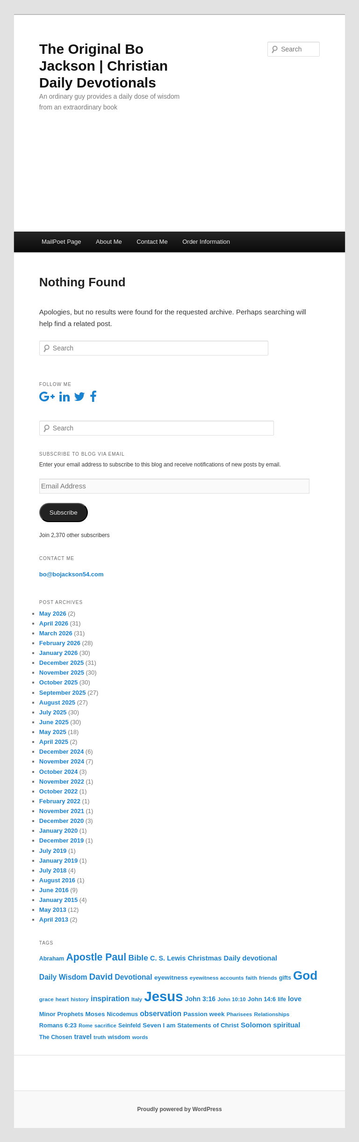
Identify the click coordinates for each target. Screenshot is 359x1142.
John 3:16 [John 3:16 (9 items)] (200, 999)
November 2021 (61, 811)
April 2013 (53, 919)
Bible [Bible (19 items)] (138, 957)
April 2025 (53, 741)
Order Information (206, 241)
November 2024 (61, 761)
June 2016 (54, 890)
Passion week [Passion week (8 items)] (203, 1014)
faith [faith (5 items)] (251, 978)
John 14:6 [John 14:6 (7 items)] (262, 999)
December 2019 (61, 840)
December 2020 (61, 820)
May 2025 (52, 731)
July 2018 (53, 870)
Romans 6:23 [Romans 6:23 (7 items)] (58, 1025)
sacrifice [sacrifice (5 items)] (105, 1025)
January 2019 (58, 860)
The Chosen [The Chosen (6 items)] (55, 1037)
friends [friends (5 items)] (268, 978)
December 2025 (61, 662)
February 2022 (59, 801)
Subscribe (64, 512)
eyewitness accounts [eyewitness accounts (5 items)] (217, 978)
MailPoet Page (61, 241)
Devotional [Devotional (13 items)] (133, 977)
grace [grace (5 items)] (46, 999)
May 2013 (52, 909)
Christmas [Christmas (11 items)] (205, 958)
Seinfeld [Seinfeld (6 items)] (129, 1025)
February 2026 (59, 643)
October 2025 (58, 682)
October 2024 (58, 771)
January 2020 (58, 830)
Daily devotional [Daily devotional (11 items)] (250, 958)
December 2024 (61, 751)
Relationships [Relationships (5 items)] (271, 1014)
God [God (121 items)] (305, 975)
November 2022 (61, 781)
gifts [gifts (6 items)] (285, 978)
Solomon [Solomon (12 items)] (256, 1025)
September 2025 (62, 692)
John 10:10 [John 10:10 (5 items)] (231, 999)
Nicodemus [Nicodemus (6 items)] (122, 1014)
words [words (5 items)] (140, 1037)
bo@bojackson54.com (71, 574)
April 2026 (53, 623)
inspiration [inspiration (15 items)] (110, 998)
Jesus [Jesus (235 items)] (163, 996)
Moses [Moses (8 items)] (95, 1014)
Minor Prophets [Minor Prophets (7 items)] (61, 1014)
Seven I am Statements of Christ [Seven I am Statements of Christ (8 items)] (191, 1025)
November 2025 (61, 672)
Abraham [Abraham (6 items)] (51, 958)
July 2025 (53, 712)
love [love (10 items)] (295, 999)
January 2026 (58, 652)
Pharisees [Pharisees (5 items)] (239, 1014)
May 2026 (52, 613)
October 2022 (58, 791)
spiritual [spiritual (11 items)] (286, 1025)
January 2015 (58, 899)
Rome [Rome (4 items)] (86, 1025)
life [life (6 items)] (282, 999)
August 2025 (57, 702)
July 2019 (53, 850)
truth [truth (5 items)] (99, 1037)
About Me (109, 241)
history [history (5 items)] (80, 999)
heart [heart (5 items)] (62, 999)
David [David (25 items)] (101, 977)
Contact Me (151, 241)
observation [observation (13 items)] (160, 1014)
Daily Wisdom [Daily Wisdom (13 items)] (63, 977)
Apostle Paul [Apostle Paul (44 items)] (96, 957)
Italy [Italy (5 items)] (136, 999)
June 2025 (54, 722)
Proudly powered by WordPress (179, 1109)
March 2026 (55, 633)
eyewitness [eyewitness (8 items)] (171, 977)
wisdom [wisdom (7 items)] (119, 1036)
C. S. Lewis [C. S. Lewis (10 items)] (168, 958)
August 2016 (57, 880)
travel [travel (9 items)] (83, 1036)
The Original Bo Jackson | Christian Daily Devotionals (103, 65)
